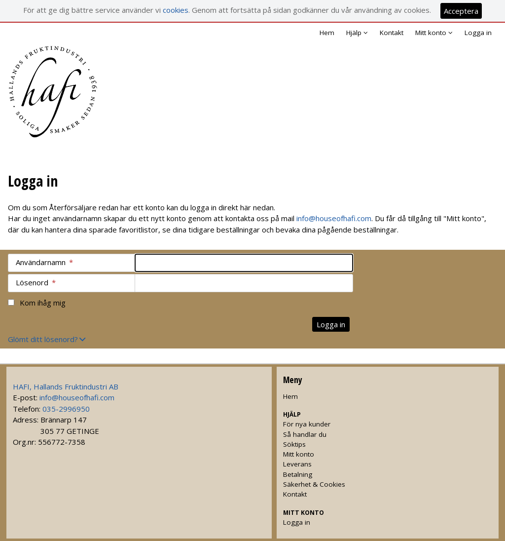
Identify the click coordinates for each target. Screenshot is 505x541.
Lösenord (36, 282)
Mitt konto (298, 454)
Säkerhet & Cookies (314, 484)
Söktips (294, 444)
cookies (175, 10)
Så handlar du (304, 434)
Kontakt (391, 32)
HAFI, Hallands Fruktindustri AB (65, 386)
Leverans (297, 464)
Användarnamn (44, 262)
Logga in (478, 32)
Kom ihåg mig (43, 303)
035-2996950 (66, 409)
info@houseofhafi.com (333, 218)
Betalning (297, 474)
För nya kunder (306, 424)
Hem (327, 32)
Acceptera (461, 11)
